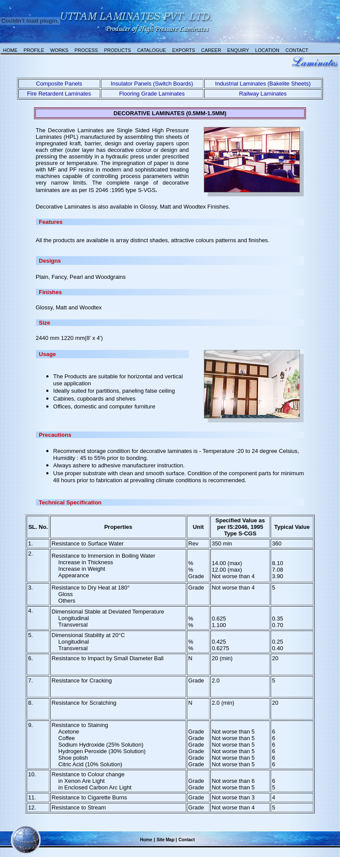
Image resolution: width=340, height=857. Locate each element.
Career (211, 50)
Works (59, 50)
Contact (296, 50)
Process (86, 50)
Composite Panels (59, 83)
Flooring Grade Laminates (152, 93)
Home (10, 50)
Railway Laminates (263, 93)
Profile (34, 50)
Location (267, 50)
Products (117, 50)
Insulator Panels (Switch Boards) (152, 83)
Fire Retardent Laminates (59, 93)
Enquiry (238, 50)
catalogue (151, 50)
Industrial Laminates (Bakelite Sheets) (263, 83)
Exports (183, 50)
